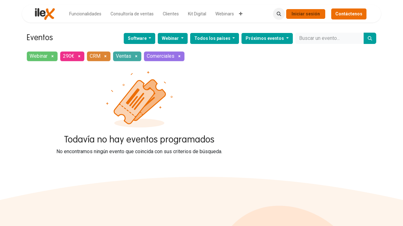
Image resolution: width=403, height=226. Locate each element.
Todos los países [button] (212, 38)
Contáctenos (348, 13)
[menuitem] (85, 14)
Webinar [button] (171, 38)
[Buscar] (370, 38)
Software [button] (138, 38)
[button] (279, 14)
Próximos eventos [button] (265, 38)
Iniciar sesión (306, 13)
